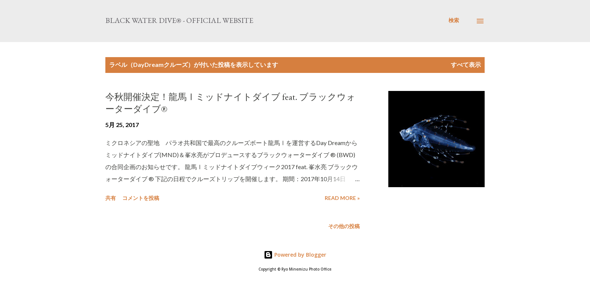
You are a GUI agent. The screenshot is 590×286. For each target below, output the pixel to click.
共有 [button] (110, 198)
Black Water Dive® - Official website (179, 20)
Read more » (342, 198)
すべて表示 (466, 64)
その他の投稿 (344, 226)
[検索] (454, 20)
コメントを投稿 (140, 198)
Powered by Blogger (295, 254)
